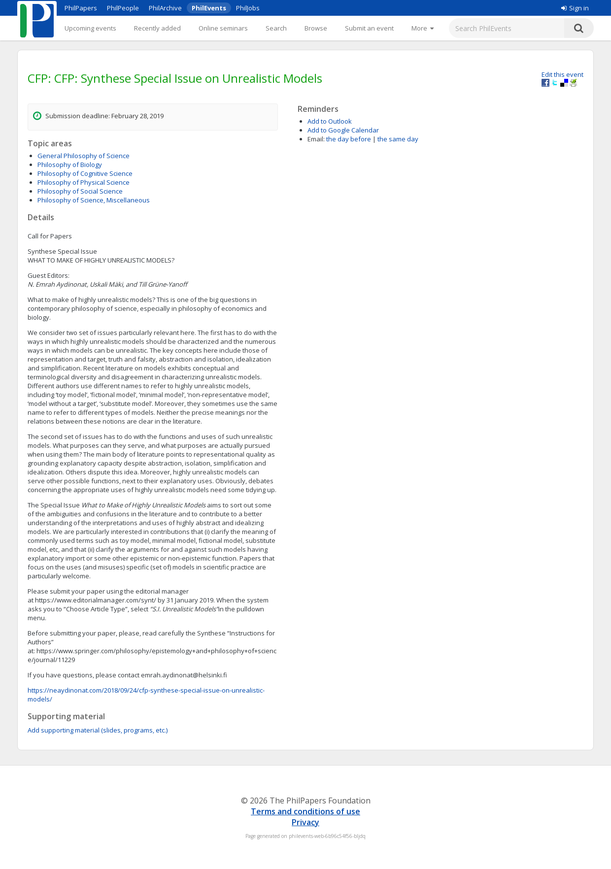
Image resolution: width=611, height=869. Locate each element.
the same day (397, 138)
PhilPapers (81, 7)
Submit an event (369, 28)
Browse (316, 28)
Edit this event (562, 74)
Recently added (157, 28)
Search (276, 28)
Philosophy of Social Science (80, 191)
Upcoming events (90, 28)
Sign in (575, 7)
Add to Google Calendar (343, 130)
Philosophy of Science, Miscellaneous (93, 200)
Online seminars (223, 28)
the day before (348, 138)
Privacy (305, 822)
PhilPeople (123, 7)
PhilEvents (209, 7)
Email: (316, 138)
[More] (422, 28)
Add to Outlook (329, 121)
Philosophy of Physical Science (83, 182)
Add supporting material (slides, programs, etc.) (98, 730)
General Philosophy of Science (83, 155)
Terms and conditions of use (305, 811)
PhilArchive (165, 7)
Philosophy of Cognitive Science (85, 173)
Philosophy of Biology (69, 164)
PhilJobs (248, 7)
